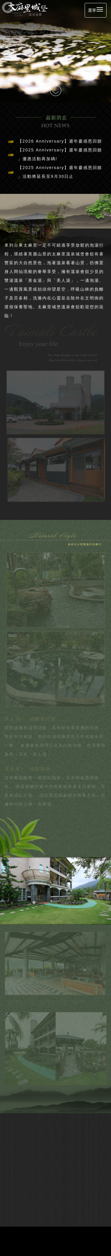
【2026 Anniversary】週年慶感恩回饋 (60, 139)
